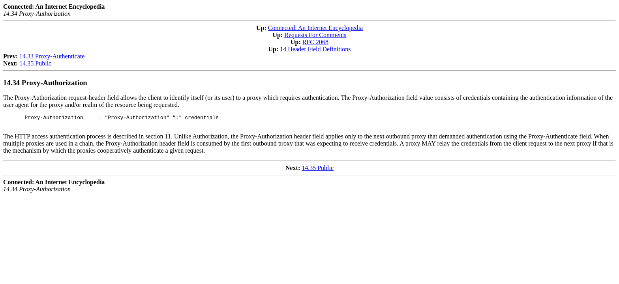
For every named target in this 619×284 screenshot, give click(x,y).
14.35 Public (35, 63)
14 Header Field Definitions (315, 49)
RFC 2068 (315, 42)
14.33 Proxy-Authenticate (51, 56)
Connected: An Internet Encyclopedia (315, 27)
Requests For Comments (315, 35)
